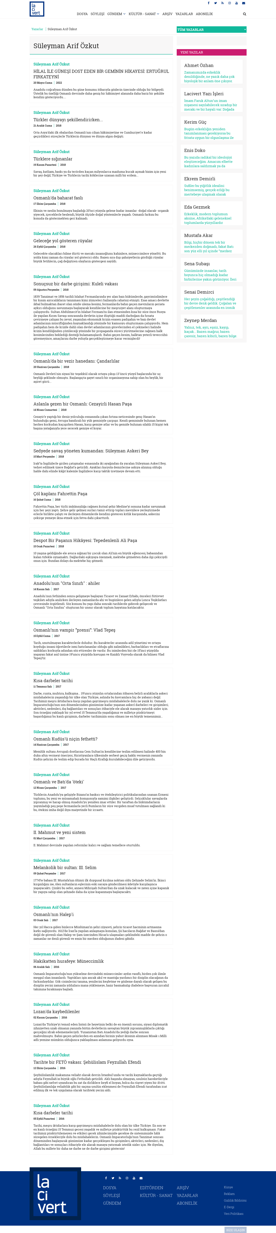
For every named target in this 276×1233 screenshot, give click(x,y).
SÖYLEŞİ (97, 14)
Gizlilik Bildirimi (235, 1200)
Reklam (229, 1194)
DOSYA (82, 14)
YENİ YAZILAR (191, 52)
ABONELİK (204, 14)
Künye (228, 1187)
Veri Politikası (233, 1214)
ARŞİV (167, 14)
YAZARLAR (184, 14)
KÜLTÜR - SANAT (142, 14)
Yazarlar (37, 29)
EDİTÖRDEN (151, 1187)
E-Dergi (229, 1207)
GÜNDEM (114, 14)
